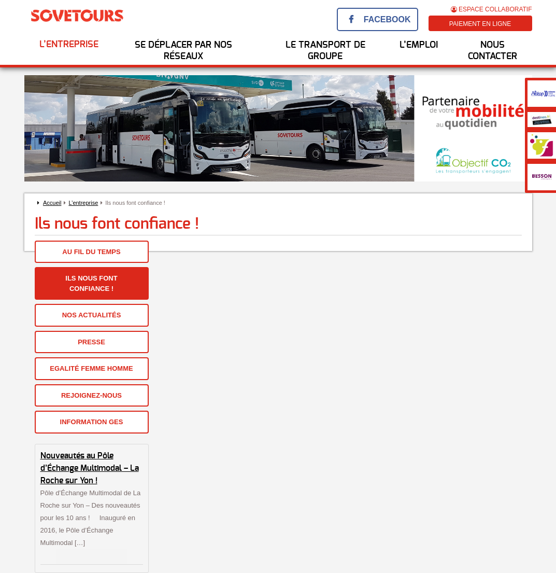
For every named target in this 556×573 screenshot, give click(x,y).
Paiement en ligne (480, 23)
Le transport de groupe (325, 50)
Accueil (52, 203)
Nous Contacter (492, 50)
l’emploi (419, 45)
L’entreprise (68, 44)
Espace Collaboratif (491, 9)
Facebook (387, 19)
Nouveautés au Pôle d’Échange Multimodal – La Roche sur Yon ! (89, 468)
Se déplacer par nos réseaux (183, 50)
